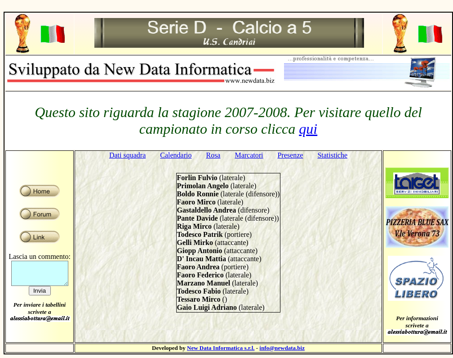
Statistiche (332, 155)
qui (308, 129)
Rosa (213, 155)
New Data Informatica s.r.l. (220, 347)
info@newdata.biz (282, 347)
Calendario (175, 155)
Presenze (290, 155)
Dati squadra (127, 155)
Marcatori (249, 155)
